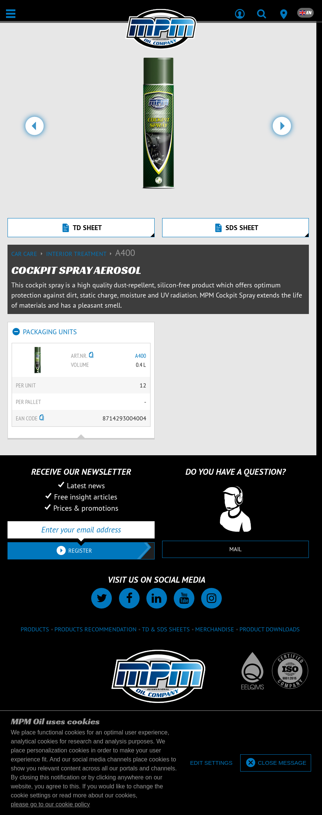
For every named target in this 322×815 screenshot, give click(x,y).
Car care (28, 253)
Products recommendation (95, 629)
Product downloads (269, 629)
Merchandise (214, 629)
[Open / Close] (11, 13)
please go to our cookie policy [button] (50, 804)
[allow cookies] (275, 763)
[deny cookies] (211, 763)
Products (35, 629)
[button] (35, 129)
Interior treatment (80, 253)
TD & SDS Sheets (166, 629)
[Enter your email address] (81, 529)
